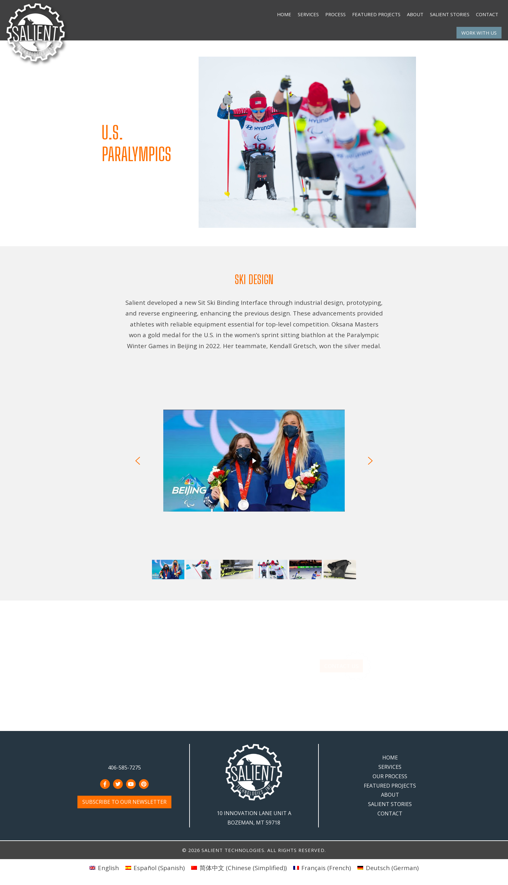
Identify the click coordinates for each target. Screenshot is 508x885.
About (415, 14)
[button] (138, 461)
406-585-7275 (124, 767)
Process (335, 14)
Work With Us (479, 32)
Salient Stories (449, 14)
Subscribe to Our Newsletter (124, 801)
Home (284, 14)
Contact (487, 14)
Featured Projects (376, 14)
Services (308, 14)
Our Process (390, 776)
